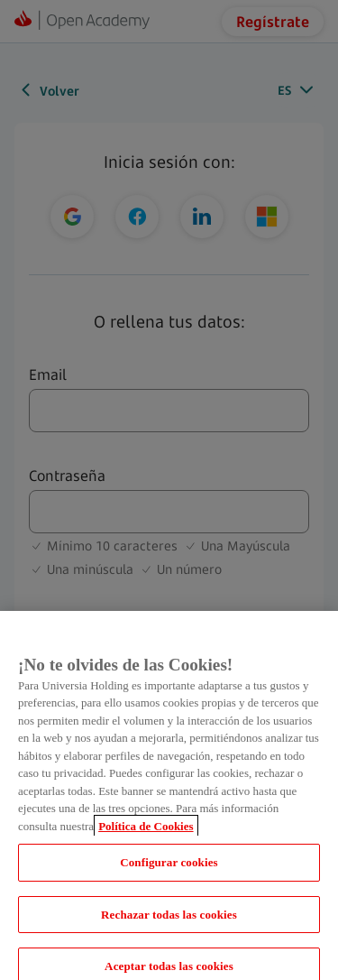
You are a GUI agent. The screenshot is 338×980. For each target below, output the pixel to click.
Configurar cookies (169, 870)
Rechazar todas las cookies (169, 922)
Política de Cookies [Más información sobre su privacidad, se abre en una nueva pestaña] (145, 834)
